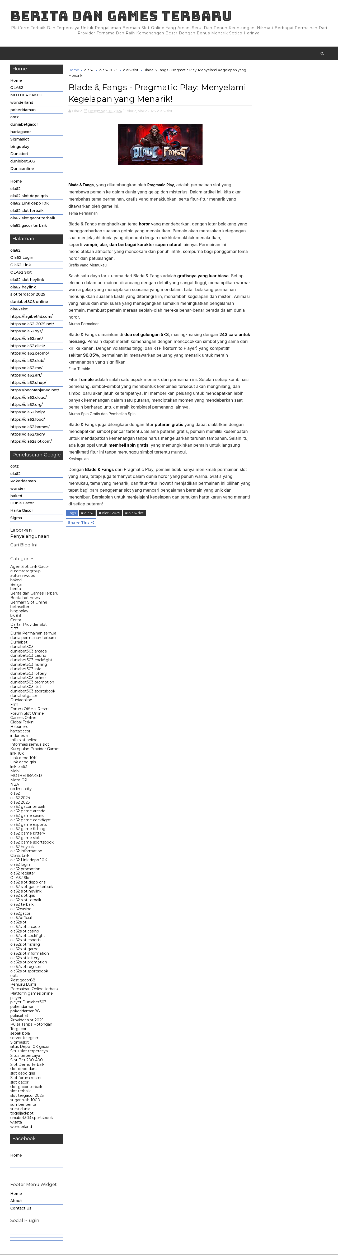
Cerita (16, 621)
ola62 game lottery (28, 834)
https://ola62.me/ (27, 369)
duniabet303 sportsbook (33, 692)
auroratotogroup (26, 572)
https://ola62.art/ (26, 376)
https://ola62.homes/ (30, 427)
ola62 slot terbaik (27, 211)
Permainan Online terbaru (34, 989)
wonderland (22, 103)
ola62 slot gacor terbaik (33, 219)
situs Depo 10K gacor (30, 1047)
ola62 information (27, 852)
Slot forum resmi (26, 1078)
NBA (15, 785)
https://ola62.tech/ (28, 435)
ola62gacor (21, 914)
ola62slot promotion (29, 963)
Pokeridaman (23, 482)
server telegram (25, 1038)
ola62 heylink (23, 288)
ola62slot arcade (25, 927)
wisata (16, 1123)
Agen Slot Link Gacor (30, 567)
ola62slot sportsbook (29, 972)
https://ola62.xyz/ (27, 332)
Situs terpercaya (25, 1056)
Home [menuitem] (16, 1156)
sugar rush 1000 (25, 1101)
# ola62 (87, 513)
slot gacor (20, 1083)
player (16, 998)
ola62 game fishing (28, 830)
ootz (15, 118)
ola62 (16, 189)
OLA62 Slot (21, 273)
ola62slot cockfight (28, 936)
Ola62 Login (22, 258)
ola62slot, (165, 112)
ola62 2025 (20, 803)
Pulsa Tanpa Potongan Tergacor (32, 1027)
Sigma (16, 519)
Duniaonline (22, 169)
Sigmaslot (20, 140)
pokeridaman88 (25, 1012)
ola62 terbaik (22, 905)
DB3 (15, 630)
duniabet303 (22, 647)
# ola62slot (134, 513)
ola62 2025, (147, 112)
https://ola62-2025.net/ (32, 325)
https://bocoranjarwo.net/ (35, 391)
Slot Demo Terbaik (28, 1065)
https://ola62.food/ (28, 420)
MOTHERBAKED (27, 96)
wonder (18, 489)
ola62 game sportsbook (32, 843)
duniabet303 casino (28, 656)
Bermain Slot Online (29, 603)
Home (16, 81)
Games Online (24, 719)
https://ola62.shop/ (28, 383)
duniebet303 (23, 162)
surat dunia (21, 1110)
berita (16, 590)
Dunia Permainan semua (34, 634)
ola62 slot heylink (27, 280)
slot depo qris (23, 1074)
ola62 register (23, 874)
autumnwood (23, 576)
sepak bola (20, 1034)
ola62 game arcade (28, 812)
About (16, 1202)
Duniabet (20, 155)
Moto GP (19, 781)
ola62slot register (26, 967)
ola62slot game (25, 950)
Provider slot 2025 (27, 1021)
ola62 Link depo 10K (30, 204)
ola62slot (19, 310)
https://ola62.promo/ (30, 354)
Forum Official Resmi (30, 710)
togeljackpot (22, 1114)
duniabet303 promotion (32, 683)
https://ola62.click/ (28, 347)
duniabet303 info (26, 670)
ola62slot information (30, 954)
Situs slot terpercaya (29, 1052)
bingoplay (20, 147)
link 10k (17, 754)
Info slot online (24, 741)
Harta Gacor (22, 511)
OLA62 (17, 89)
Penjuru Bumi (23, 985)
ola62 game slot (25, 838)
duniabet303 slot (26, 687)
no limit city (21, 790)
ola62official (21, 919)
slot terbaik (21, 1092)
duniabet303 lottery (29, 674)
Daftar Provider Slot (29, 625)
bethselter (20, 607)
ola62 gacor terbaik (29, 226)
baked (16, 497)
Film (14, 705)
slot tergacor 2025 (28, 295)
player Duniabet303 (29, 1003)
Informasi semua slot (30, 745)
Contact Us (21, 1209)
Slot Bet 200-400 (27, 1061)
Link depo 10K (24, 758)
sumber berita (23, 1105)
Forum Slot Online (27, 714)
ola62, (132, 112)
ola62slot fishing (25, 945)
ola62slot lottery (25, 959)
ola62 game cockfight (31, 821)
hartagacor (21, 132)
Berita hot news (25, 598)
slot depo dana (24, 1070)
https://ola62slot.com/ (31, 442)
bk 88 (16, 616)
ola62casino (21, 910)
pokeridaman (23, 110)
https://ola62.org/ (27, 406)
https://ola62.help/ (28, 413)
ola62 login (20, 865)
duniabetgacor (24, 125)
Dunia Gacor (22, 504)
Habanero (20, 727)
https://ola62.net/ (27, 339)
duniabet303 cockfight (32, 661)
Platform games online (32, 994)
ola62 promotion (26, 870)
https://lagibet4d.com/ (32, 317)
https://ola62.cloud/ (29, 398)
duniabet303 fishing (29, 665)
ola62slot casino (25, 932)
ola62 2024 (20, 798)
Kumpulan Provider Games (35, 749)
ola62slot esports (26, 941)
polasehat (20, 1016)
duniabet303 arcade (29, 652)
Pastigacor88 (23, 981)
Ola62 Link (21, 266)
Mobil (16, 772)
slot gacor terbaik (27, 1087)
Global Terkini (23, 723)
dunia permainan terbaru (33, 638)
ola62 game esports (29, 825)
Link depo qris (23, 763)
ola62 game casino (28, 816)
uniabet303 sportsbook (32, 1118)
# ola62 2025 (109, 513)
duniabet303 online (29, 302)
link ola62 (19, 767)
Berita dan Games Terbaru (121, 16)
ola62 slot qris (23, 896)
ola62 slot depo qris (29, 197)
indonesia (19, 736)
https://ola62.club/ (28, 361)
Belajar (17, 585)
